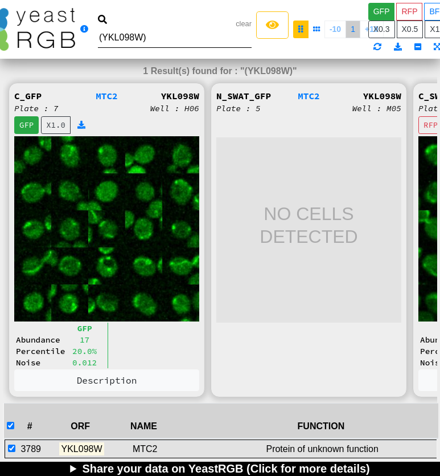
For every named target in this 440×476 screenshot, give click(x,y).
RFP (409, 11)
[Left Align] (272, 25)
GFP (381, 11)
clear (244, 23)
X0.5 (410, 29)
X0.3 (381, 29)
